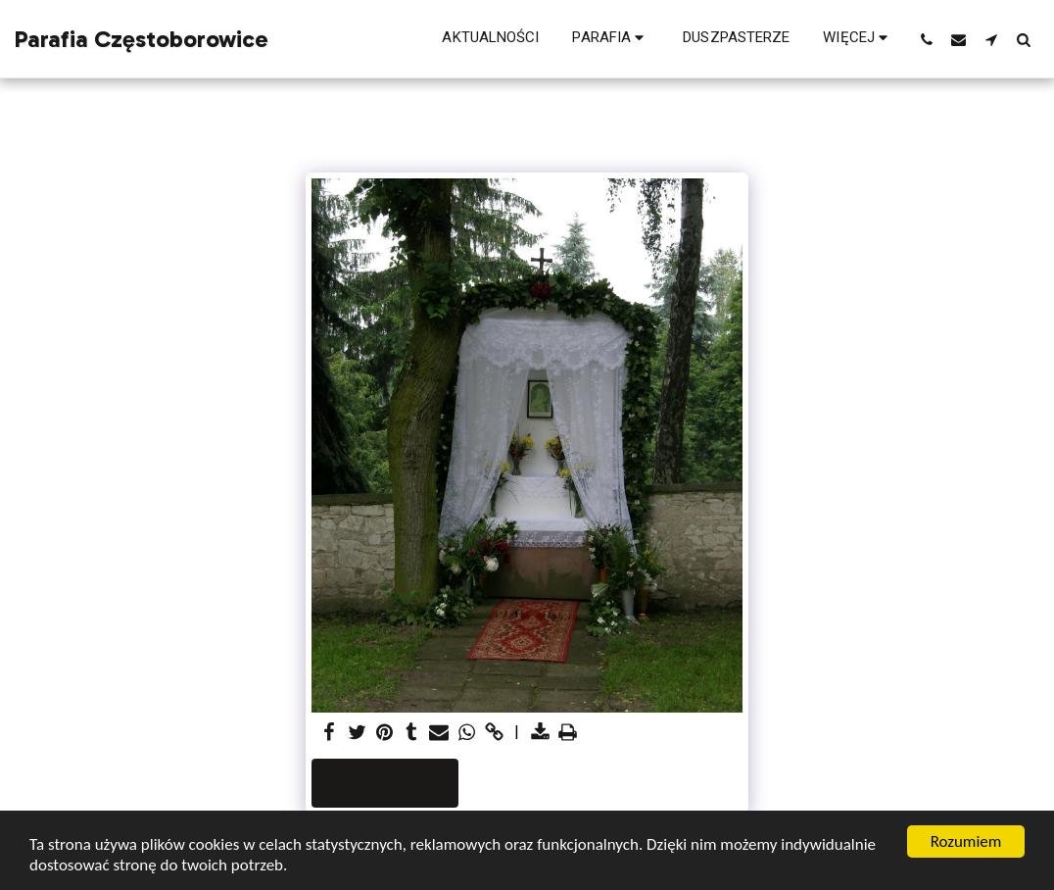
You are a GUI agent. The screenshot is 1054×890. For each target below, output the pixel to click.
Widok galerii (385, 782)
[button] (610, 39)
